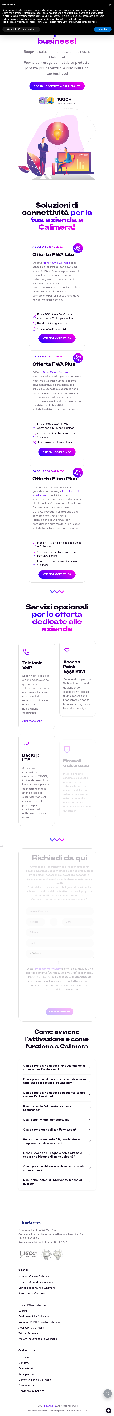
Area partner (26, 1374)
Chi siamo (24, 1357)
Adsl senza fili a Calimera (33, 1316)
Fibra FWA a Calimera (56, 263)
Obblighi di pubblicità (31, 1391)
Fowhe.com (50, 1406)
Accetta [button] (103, 29)
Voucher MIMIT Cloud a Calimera (39, 1322)
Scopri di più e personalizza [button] (21, 29)
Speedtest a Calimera (31, 1293)
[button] (110, 4)
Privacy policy (57, 1410)
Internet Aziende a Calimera (35, 1282)
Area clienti (25, 1368)
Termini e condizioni (36, 1410)
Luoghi (22, 1311)
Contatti (23, 1363)
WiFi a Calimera (28, 1333)
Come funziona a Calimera (34, 1379)
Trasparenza (26, 1385)
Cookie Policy (74, 1410)
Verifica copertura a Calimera (36, 1288)
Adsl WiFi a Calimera (31, 1327)
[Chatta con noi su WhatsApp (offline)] (107, 1393)
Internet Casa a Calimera (34, 1276)
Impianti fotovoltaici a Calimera (37, 1339)
